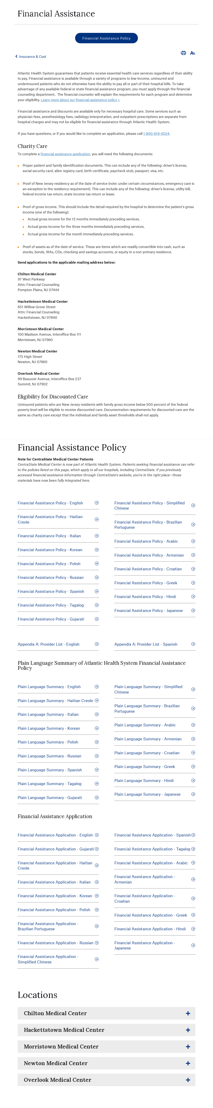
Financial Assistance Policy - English (58, 502)
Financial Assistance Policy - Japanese (155, 610)
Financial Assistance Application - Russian (58, 942)
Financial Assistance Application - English (58, 835)
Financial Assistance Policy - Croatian (155, 568)
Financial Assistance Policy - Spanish (58, 591)
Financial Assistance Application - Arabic (155, 862)
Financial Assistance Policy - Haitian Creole (58, 519)
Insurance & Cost (34, 56)
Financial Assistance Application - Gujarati (58, 848)
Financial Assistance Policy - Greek (155, 582)
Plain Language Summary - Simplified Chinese (155, 689)
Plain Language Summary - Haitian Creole (58, 700)
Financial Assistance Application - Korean (58, 895)
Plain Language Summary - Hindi (155, 780)
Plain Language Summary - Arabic (155, 724)
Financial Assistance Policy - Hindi (155, 596)
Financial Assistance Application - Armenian (155, 879)
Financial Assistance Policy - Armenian (155, 555)
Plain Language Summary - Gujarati (58, 797)
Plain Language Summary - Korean (58, 728)
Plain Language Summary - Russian (58, 755)
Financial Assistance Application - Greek (155, 915)
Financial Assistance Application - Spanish (155, 835)
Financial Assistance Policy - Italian (58, 535)
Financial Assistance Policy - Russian (58, 577)
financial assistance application (65, 154)
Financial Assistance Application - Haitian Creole (58, 865)
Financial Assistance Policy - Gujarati (58, 619)
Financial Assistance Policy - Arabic (155, 541)
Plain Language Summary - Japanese (155, 794)
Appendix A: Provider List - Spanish (155, 644)
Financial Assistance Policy (106, 38)
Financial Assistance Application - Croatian (155, 898)
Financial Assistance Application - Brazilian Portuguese (58, 926)
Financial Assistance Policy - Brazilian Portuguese (155, 525)
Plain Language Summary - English (58, 686)
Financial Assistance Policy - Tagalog (58, 605)
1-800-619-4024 (156, 133)
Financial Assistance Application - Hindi (155, 928)
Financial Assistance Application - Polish (58, 909)
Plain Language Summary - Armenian (155, 738)
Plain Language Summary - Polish (58, 741)
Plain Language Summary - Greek (155, 766)
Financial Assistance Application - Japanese (155, 945)
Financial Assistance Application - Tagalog (155, 848)
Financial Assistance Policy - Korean (58, 549)
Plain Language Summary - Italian (58, 714)
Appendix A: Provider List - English (58, 644)
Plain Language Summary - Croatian (155, 752)
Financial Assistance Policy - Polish (58, 563)
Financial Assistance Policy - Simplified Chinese (155, 505)
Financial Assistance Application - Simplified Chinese (58, 959)
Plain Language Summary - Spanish (58, 769)
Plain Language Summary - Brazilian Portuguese (155, 708)
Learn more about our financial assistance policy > (80, 100)
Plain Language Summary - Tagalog (58, 783)
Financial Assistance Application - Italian (58, 882)
